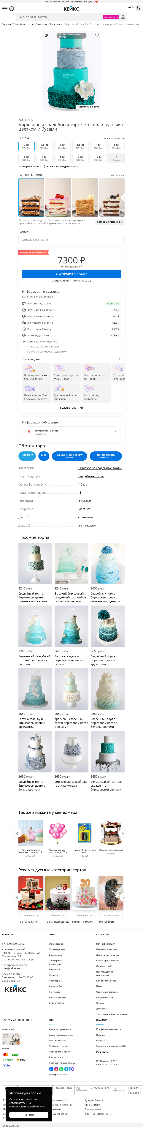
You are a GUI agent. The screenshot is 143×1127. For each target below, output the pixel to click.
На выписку (92, 1105)
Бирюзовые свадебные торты (100, 468)
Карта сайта (55, 986)
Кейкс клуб (11, 1036)
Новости (53, 975)
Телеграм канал (58, 1074)
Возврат (100, 1034)
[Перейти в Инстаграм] (56, 1069)
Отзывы (104, 966)
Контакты (54, 991)
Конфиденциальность (108, 1029)
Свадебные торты (91, 476)
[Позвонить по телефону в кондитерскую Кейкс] (138, 8)
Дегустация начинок (108, 955)
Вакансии (54, 969)
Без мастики (93, 1109)
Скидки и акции (105, 997)
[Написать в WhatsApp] (61, 1069)
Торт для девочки (55, 1100)
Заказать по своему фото (70, 456)
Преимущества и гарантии (104, 973)
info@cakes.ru (11, 968)
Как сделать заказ (106, 980)
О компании (56, 943)
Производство (57, 949)
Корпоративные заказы (62, 1062)
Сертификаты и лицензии (56, 962)
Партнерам (55, 980)
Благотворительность (61, 1034)
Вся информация (105, 943)
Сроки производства (107, 960)
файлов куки (38, 1106)
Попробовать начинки (106, 456)
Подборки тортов (58, 1046)
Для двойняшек (95, 1100)
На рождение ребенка (58, 1105)
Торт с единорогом (56, 1113)
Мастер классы (57, 1040)
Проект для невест (59, 1051)
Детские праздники (60, 1029)
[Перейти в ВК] (51, 1069)
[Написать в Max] (71, 1069)
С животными (52, 1109)
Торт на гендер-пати (98, 1113)
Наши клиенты (57, 997)
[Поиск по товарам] (71, 17)
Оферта (100, 1040)
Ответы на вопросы (107, 991)
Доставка (101, 1008)
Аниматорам (56, 1057)
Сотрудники (55, 955)
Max (44, 454)
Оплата (100, 1003)
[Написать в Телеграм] (66, 1069)
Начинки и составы (107, 949)
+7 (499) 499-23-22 (81, 280)
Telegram (27, 454)
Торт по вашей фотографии (111, 1014)
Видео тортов (56, 1002)
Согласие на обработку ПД (111, 1045)
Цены (99, 986)
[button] (124, 197)
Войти (5, 1048)
